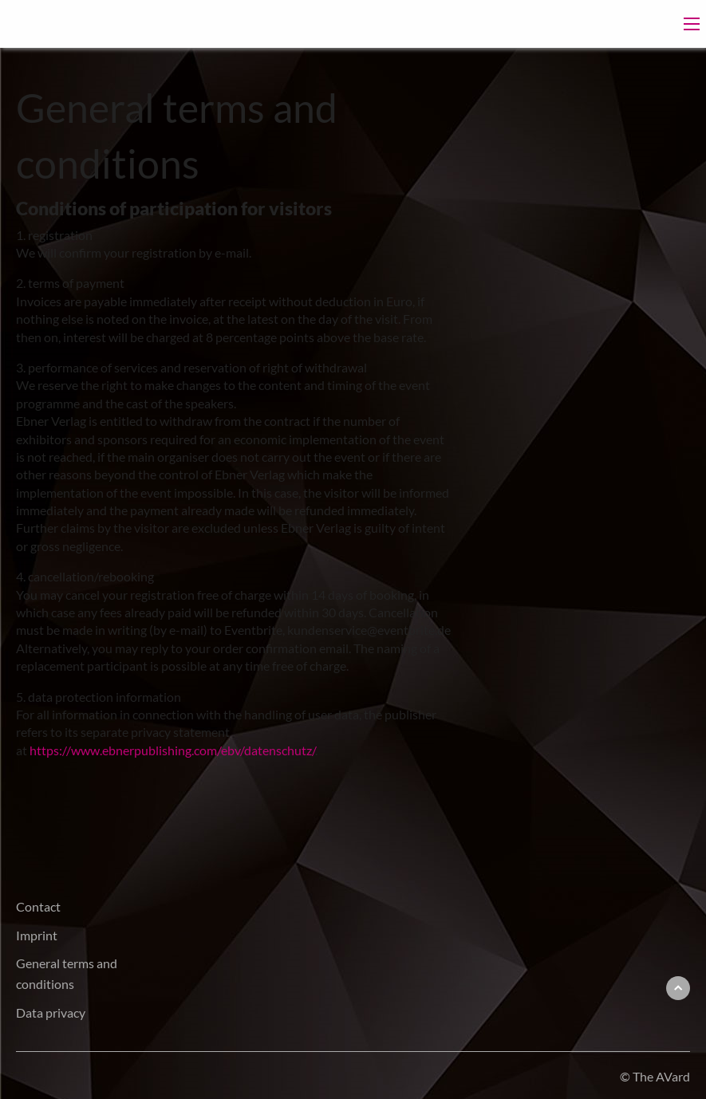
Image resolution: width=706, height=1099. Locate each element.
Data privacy (50, 1012)
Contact (38, 906)
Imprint (36, 935)
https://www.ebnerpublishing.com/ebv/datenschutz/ (172, 750)
